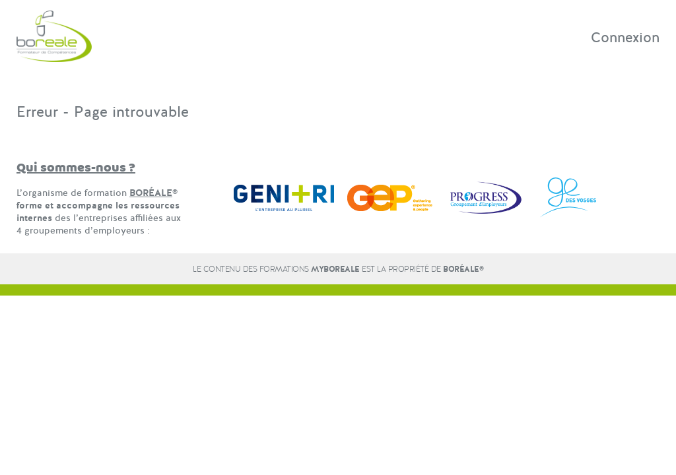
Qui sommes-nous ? (76, 168)
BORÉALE (150, 193)
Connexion (625, 37)
